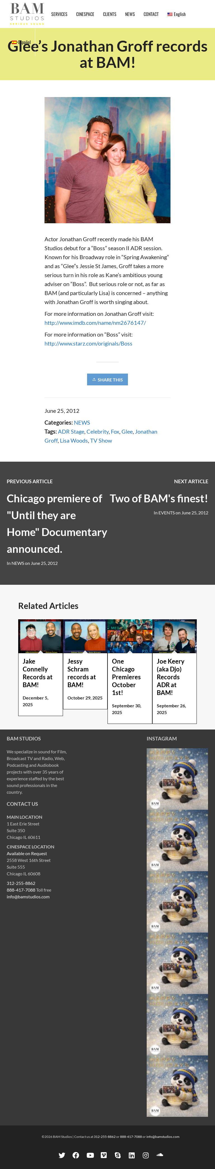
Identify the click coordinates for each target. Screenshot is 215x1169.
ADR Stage (71, 431)
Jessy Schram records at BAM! (81, 673)
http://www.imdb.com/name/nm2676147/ (95, 322)
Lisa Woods (74, 440)
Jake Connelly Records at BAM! (38, 673)
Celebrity (98, 431)
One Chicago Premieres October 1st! (126, 676)
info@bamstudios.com (28, 896)
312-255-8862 (21, 883)
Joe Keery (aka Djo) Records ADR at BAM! (170, 676)
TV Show (101, 440)
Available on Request (27, 853)
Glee (127, 431)
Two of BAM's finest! (159, 498)
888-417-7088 (21, 889)
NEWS (82, 422)
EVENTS (166, 512)
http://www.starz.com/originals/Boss (88, 343)
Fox (115, 431)
